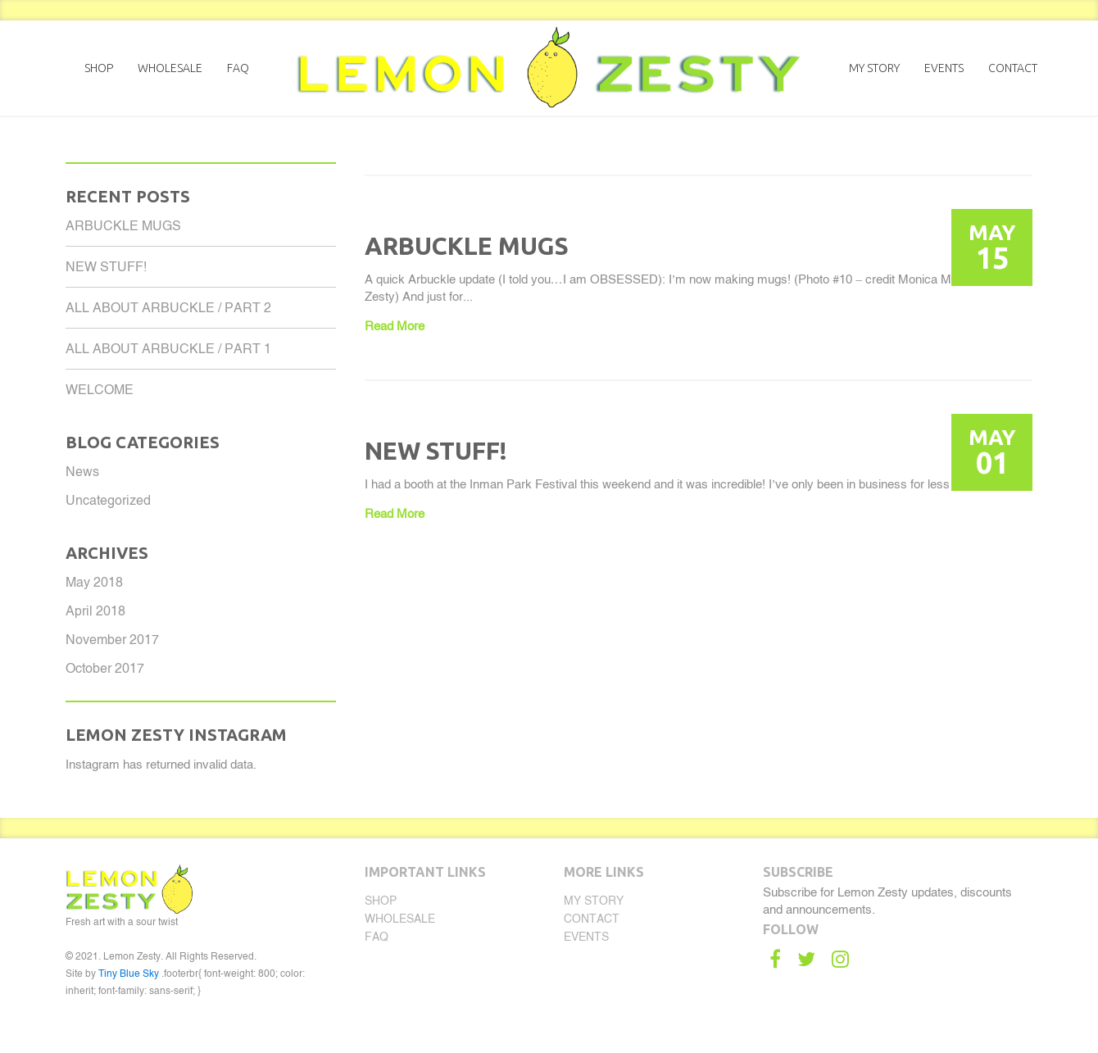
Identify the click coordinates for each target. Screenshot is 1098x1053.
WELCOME (100, 389)
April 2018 (95, 611)
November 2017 (112, 639)
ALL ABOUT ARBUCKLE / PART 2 (168, 307)
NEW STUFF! (106, 267)
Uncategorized (108, 500)
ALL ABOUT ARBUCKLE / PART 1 (168, 348)
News (82, 471)
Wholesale (170, 68)
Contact (1012, 68)
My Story (874, 68)
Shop (98, 68)
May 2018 (94, 582)
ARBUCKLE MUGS (123, 226)
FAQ (238, 68)
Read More (394, 326)
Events (944, 68)
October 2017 (105, 668)
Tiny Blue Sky (128, 973)
